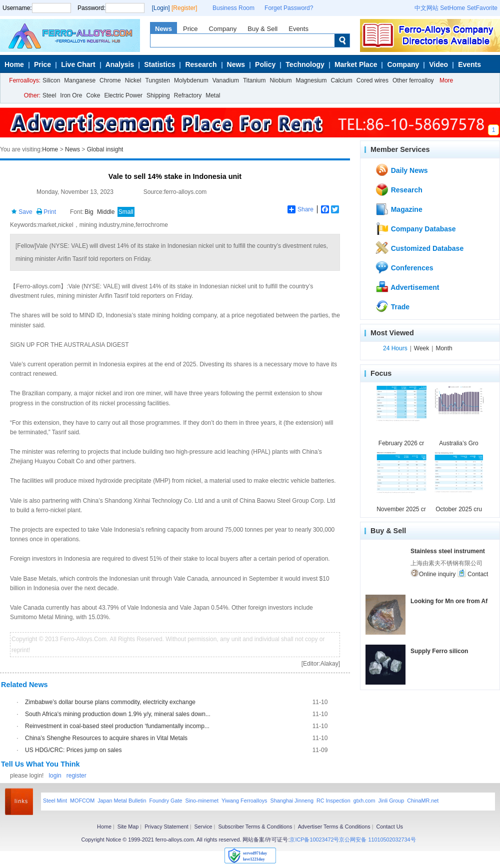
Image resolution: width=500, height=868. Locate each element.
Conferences (404, 267)
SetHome (452, 7)
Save (21, 211)
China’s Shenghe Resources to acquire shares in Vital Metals (106, 738)
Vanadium (225, 80)
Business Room (233, 7)
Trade (392, 306)
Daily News (401, 169)
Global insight (105, 149)
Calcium (341, 80)
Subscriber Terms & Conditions (255, 827)
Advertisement (407, 286)
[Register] (184, 7)
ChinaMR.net (422, 801)
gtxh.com (365, 801)
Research (200, 64)
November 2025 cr (401, 509)
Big (88, 211)
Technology (305, 64)
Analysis (120, 64)
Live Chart (78, 64)
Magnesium (311, 80)
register (76, 775)
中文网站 (426, 7)
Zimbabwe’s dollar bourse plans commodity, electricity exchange (110, 702)
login (54, 775)
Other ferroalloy (413, 80)
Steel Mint (55, 801)
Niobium (281, 80)
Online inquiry (433, 573)
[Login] (161, 7)
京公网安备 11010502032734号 (377, 840)
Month (444, 348)
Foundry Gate (165, 801)
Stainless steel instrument (447, 551)
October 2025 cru (459, 509)
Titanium (254, 80)
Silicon (51, 80)
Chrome (110, 80)
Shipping (158, 95)
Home (14, 64)
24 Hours (395, 348)
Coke (93, 95)
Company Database (415, 228)
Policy (265, 64)
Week (421, 348)
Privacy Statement (166, 827)
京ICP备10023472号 (314, 840)
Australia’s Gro (458, 443)
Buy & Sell (263, 28)
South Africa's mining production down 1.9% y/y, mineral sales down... (117, 714)
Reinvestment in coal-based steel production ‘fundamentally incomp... (117, 726)
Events (298, 28)
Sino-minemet (201, 801)
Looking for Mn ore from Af (449, 601)
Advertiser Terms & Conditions (334, 827)
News (163, 28)
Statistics (159, 64)
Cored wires (372, 80)
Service (203, 827)
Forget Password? (288, 7)
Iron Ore (71, 95)
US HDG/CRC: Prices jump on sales (73, 750)
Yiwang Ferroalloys (244, 801)
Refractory (188, 95)
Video (438, 64)
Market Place (356, 64)
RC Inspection (333, 801)
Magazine (398, 208)
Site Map (128, 827)
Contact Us (389, 827)
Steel (49, 95)
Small (126, 211)
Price (190, 28)
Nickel (133, 80)
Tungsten (157, 80)
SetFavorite (482, 7)
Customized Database (419, 247)
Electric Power (123, 95)
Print (46, 211)
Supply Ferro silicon (439, 651)
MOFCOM (82, 801)
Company (223, 28)
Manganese (80, 80)
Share (301, 209)
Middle (105, 211)
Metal (213, 95)
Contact (473, 573)
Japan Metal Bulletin (122, 801)
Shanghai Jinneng (291, 801)
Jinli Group (391, 801)
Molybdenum (191, 80)
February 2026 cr (401, 443)
